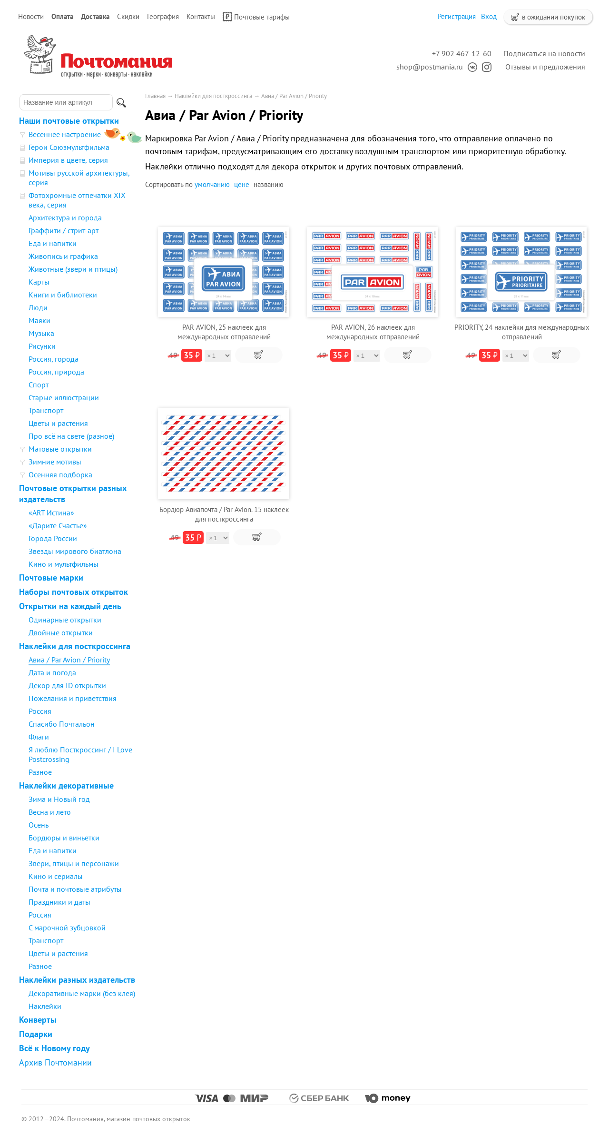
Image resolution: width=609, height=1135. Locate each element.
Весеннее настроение (65, 134)
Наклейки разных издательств (77, 979)
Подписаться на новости (544, 53)
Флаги (39, 736)
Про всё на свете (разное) (71, 436)
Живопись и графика (63, 256)
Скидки (128, 16)
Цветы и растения (58, 423)
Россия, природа (56, 371)
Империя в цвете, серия (68, 160)
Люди (38, 307)
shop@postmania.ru (429, 66)
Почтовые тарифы (256, 16)
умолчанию (212, 184)
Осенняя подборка (60, 474)
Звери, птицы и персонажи (74, 863)
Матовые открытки (60, 449)
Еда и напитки (53, 243)
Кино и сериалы (56, 876)
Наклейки (45, 1006)
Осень (39, 824)
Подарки (35, 1033)
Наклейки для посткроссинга (74, 646)
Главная (155, 96)
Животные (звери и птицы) (73, 269)
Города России (53, 538)
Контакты (201, 16)
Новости (31, 16)
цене (241, 184)
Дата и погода (52, 672)
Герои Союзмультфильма (69, 147)
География (163, 16)
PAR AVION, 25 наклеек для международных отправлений (224, 332)
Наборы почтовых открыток (73, 591)
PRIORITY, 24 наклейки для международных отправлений (521, 332)
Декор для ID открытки (67, 685)
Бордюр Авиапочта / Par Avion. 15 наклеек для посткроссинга (224, 514)
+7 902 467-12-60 (461, 53)
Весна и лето (50, 812)
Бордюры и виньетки (64, 837)
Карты (39, 281)
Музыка (41, 333)
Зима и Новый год (59, 799)
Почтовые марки (51, 577)
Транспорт (46, 410)
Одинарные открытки (65, 619)
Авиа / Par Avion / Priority (69, 659)
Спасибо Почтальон (62, 724)
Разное (40, 772)
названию (269, 184)
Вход (489, 16)
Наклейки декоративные (66, 785)
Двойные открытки (61, 632)
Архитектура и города (65, 217)
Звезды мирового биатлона (75, 551)
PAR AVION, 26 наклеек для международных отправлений (373, 332)
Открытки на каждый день (70, 606)
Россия (40, 711)
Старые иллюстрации (64, 397)
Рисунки (42, 346)
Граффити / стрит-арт (63, 230)
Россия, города (54, 359)
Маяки (39, 320)
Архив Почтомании (55, 1062)
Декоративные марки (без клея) (82, 993)
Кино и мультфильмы (63, 564)
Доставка (95, 16)
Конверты (38, 1019)
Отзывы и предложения (545, 66)
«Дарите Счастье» (58, 525)
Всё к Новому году (54, 1048)
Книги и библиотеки (63, 294)
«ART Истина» (51, 512)
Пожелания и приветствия (73, 698)
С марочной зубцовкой (67, 927)
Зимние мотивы (55, 461)
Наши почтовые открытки (69, 120)
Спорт (39, 384)
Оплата (62, 16)
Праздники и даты (59, 902)
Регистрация (457, 16)
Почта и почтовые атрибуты (75, 889)
